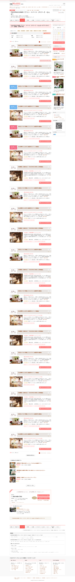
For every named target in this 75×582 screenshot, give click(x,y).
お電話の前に (13, 502)
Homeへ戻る (51, 5)
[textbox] (57, 3)
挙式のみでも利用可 (45, 552)
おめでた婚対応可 (51, 552)
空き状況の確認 (46, 500)
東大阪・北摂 (47, 541)
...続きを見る (45, 53)
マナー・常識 (14, 569)
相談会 (31, 30)
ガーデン (25, 552)
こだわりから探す (42, 569)
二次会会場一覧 (42, 573)
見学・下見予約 (43, 498)
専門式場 (20, 546)
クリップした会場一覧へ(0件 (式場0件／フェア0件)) (57, 117)
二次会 (64, 10)
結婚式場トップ (28, 565)
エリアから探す (63, 5)
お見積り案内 (44, 30)
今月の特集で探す (42, 568)
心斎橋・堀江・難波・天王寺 (31, 10)
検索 (64, 3)
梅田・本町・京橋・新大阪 (15, 541)
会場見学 (27, 30)
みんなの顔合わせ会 (15, 568)
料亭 (36, 546)
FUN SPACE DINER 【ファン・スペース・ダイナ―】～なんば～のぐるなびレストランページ (28, 518)
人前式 (19, 549)
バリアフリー (57, 552)
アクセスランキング (43, 572)
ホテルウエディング (15, 546)
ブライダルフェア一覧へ (43, 495)
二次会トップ (42, 565)
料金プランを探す (28, 568)
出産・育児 (55, 572)
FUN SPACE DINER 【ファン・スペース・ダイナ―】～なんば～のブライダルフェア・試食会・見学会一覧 (44, 530)
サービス (37, 20)
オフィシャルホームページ (20, 502)
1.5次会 (22, 552)
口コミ (58, 20)
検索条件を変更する (30, 455)
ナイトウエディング (30, 552)
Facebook (54, 134)
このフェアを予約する (45, 80)
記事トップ (55, 565)
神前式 (13, 549)
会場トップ (12, 20)
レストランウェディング (30, 546)
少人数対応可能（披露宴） (16, 552)
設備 (32, 20)
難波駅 (38, 10)
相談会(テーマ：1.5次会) (37, 30)
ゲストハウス (24, 546)
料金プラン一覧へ (30, 485)
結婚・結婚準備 (56, 568)
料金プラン (17, 20)
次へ (50, 41)
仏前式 (22, 549)
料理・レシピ (56, 573)
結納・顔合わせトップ (15, 565)
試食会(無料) (23, 30)
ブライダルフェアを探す (29, 569)
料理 (27, 20)
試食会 (19, 30)
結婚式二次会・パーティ (57, 569)
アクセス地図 (52, 20)
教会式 (16, 549)
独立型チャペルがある (37, 552)
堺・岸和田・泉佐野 (32, 541)
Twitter (55, 134)
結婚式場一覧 (28, 572)
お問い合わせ (40, 500)
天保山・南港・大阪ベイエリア (40, 541)
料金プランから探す (57, 5)
